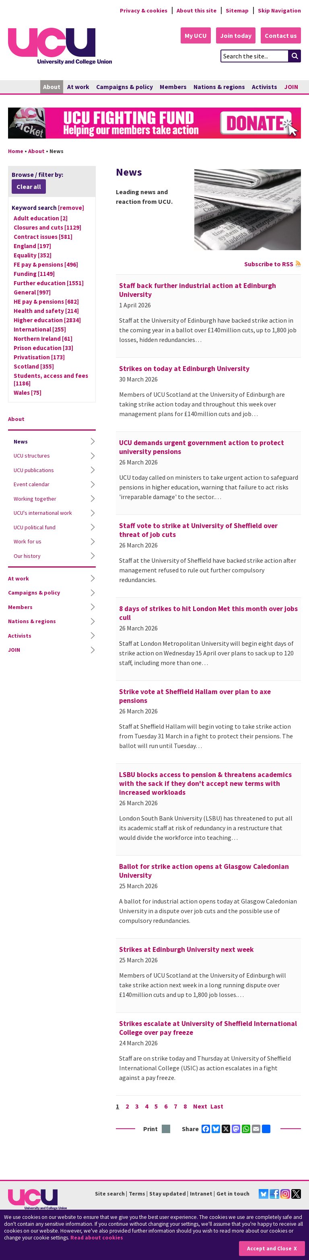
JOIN (291, 87)
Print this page (166, 1129)
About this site (196, 10)
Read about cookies (96, 1237)
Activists (264, 87)
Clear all (28, 186)
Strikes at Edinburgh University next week (186, 949)
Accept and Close (269, 1248)
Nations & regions (219, 87)
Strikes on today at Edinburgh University (184, 368)
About (51, 87)
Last (216, 1106)
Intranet (201, 1193)
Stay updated (167, 1193)
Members (173, 87)
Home (15, 151)
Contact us (281, 35)
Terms (137, 1193)
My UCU (196, 35)
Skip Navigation (279, 10)
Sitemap (237, 10)
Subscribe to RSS (268, 264)
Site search (110, 1193)
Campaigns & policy (124, 87)
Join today (235, 35)
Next (200, 1106)
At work (78, 87)
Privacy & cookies (143, 10)
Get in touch (232, 1193)
